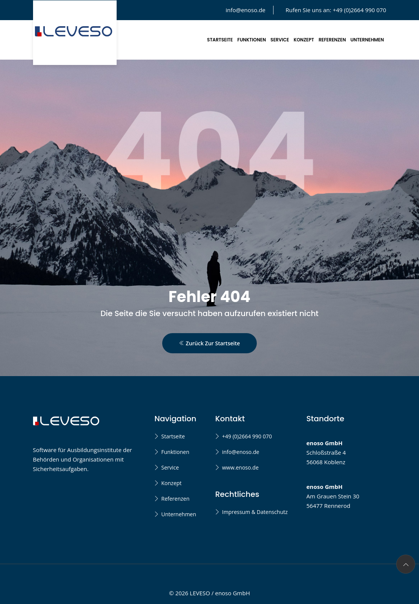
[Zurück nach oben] (405, 564)
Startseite (220, 39)
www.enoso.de (240, 467)
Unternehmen (367, 39)
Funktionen (251, 39)
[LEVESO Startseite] (75, 32)
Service (279, 39)
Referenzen (332, 39)
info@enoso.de (246, 10)
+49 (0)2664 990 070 (247, 436)
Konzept (304, 39)
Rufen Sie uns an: (336, 10)
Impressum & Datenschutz (255, 511)
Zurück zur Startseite (209, 343)
